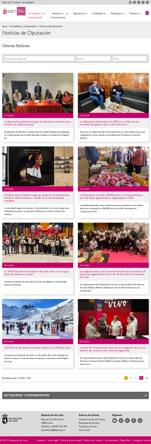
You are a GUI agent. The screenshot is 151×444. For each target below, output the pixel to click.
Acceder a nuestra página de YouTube (130, 2)
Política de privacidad (71, 440)
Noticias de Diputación (51, 26)
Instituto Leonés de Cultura (92, 419)
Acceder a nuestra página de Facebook (143, 2)
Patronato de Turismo (89, 422)
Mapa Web (125, 440)
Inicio (5, 26)
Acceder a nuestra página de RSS (134, 2)
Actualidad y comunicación (23, 26)
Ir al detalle (37, 93)
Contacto (17, 2)
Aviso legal (53, 440)
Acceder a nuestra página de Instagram (147, 2)
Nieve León (84, 429)
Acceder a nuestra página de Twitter (138, 2)
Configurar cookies (142, 440)
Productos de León (88, 426)
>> (147, 378)
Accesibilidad (28, 2)
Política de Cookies (93, 440)
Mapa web (6, 2)
